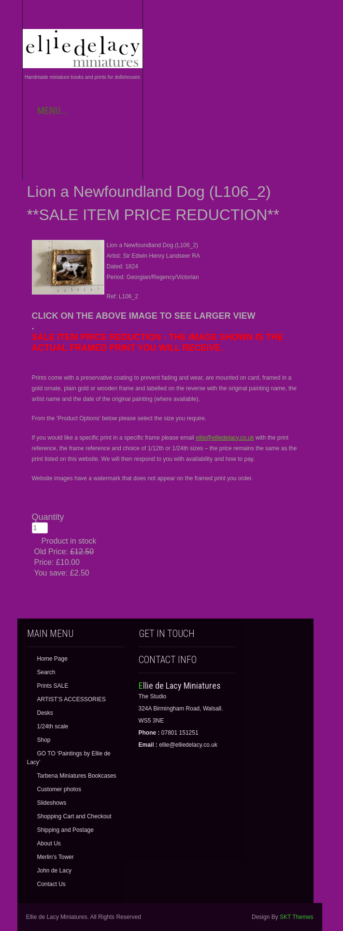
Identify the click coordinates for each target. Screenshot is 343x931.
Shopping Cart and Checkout (74, 816)
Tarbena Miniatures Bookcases (76, 775)
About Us (49, 843)
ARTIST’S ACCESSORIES (71, 699)
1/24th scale (53, 726)
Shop (44, 740)
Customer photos (59, 789)
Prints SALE (53, 685)
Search (46, 672)
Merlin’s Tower (55, 857)
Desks (45, 712)
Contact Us (51, 884)
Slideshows (52, 802)
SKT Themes (297, 917)
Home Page (52, 658)
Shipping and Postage (65, 830)
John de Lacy (54, 870)
